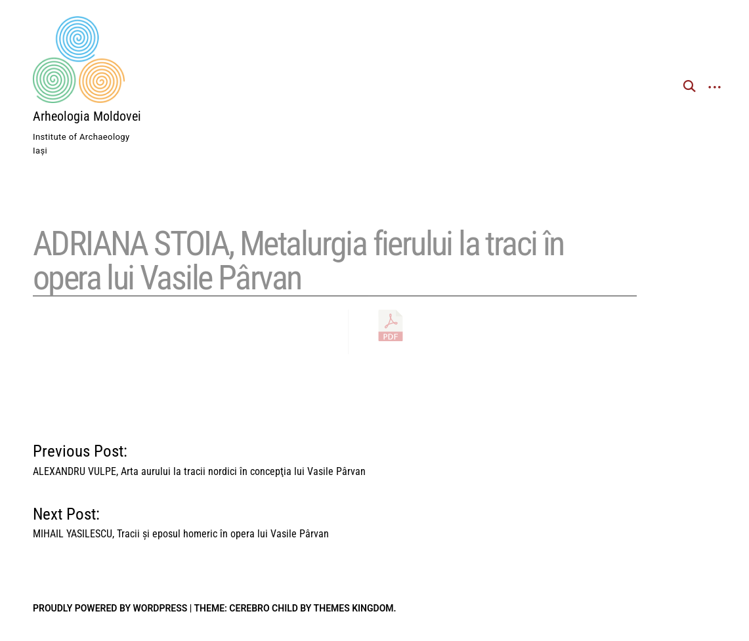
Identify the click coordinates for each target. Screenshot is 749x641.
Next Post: (181, 520)
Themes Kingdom (354, 608)
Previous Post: (199, 457)
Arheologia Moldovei (87, 116)
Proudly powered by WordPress (110, 608)
